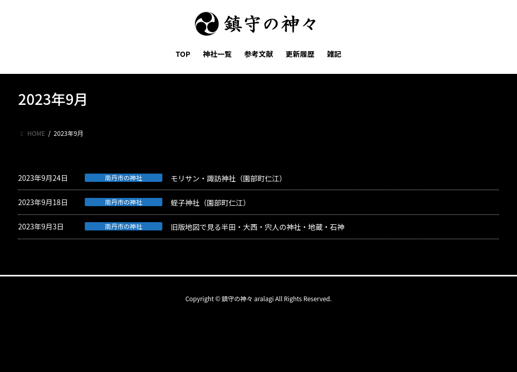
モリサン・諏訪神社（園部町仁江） (228, 178)
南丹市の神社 (123, 178)
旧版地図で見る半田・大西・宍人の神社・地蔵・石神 (257, 227)
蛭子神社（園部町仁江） (210, 202)
